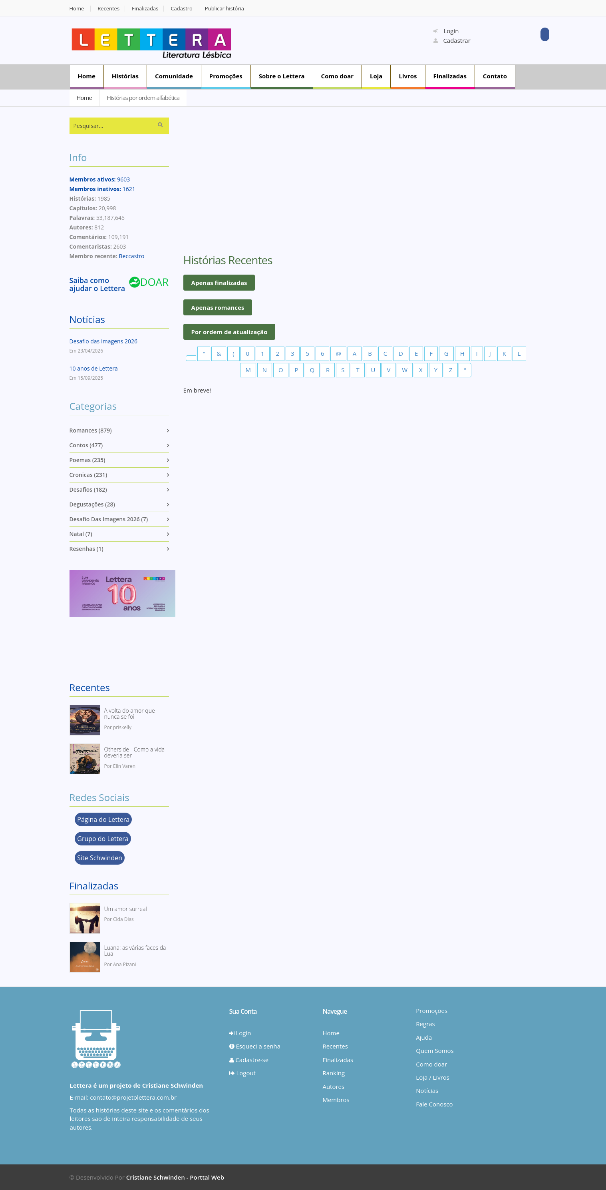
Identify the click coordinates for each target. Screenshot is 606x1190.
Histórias (125, 76)
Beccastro (132, 256)
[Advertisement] (337, 40)
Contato (495, 76)
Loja (376, 76)
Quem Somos (434, 1050)
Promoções (225, 76)
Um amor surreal (125, 909)
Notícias (87, 319)
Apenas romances (217, 307)
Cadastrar (452, 40)
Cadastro (182, 9)
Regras (425, 1024)
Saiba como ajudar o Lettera (97, 284)
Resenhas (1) (86, 548)
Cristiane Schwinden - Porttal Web (175, 1177)
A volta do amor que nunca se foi (129, 714)
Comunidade (174, 76)
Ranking (333, 1073)
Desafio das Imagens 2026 (103, 341)
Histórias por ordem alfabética (143, 98)
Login (446, 31)
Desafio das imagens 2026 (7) (109, 519)
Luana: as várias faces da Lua (135, 951)
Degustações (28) (92, 504)
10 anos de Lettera (94, 368)
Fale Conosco (434, 1104)
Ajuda (424, 1037)
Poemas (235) (87, 460)
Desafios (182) (88, 489)
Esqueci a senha (255, 1046)
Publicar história (224, 9)
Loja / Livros (432, 1077)
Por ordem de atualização (229, 332)
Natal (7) (81, 534)
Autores (333, 1086)
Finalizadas (145, 9)
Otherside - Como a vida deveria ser (134, 752)
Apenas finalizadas (219, 283)
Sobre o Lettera (282, 76)
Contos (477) (86, 445)
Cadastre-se (249, 1060)
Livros (408, 76)
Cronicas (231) (88, 474)
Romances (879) (91, 430)
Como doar (337, 76)
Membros (335, 1100)
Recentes (108, 9)
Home (77, 9)
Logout (242, 1073)
